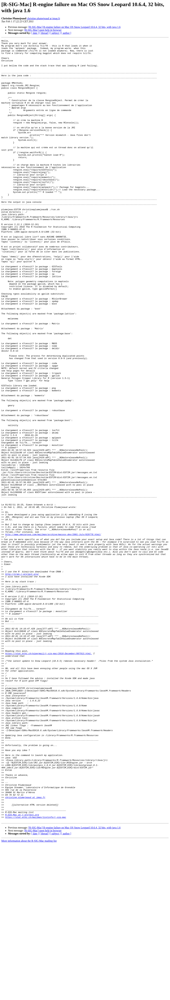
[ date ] (35, 33)
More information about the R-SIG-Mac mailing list (29, 997)
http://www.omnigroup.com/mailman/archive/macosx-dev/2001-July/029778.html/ (53, 633)
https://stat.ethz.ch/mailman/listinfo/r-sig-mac (35, 972)
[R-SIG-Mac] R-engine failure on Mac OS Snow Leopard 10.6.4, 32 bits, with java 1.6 (74, 27)
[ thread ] (44, 33)
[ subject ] (55, 33)
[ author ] (66, 33)
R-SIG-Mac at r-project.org (22, 969)
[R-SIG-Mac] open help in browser (43, 30)
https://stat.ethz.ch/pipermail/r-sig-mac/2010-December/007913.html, (48, 776)
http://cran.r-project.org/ (22, 681)
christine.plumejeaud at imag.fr (43, 18)
